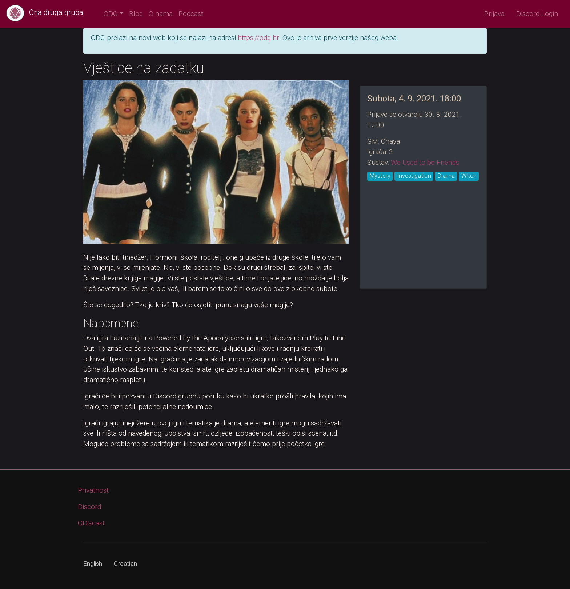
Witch (469, 175)
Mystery (380, 175)
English (93, 563)
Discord (89, 506)
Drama (446, 175)
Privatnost (93, 490)
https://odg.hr (258, 37)
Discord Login (537, 13)
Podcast (190, 13)
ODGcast (91, 523)
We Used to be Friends (425, 162)
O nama (161, 13)
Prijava (494, 13)
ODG (111, 13)
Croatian (125, 563)
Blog (136, 13)
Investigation (414, 175)
